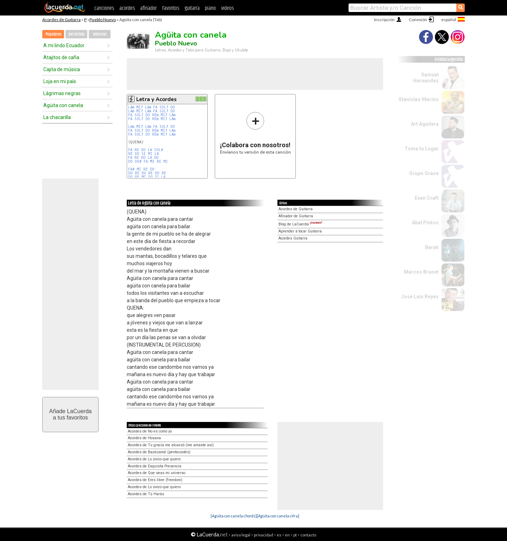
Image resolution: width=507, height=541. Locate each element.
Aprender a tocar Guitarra (300, 231)
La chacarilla (57, 117)
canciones (104, 8)
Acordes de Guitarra (61, 19)
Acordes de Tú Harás (146, 494)
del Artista (76, 34)
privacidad (263, 535)
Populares (53, 34)
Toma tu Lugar (422, 148)
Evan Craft (427, 198)
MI (150, 153)
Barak (432, 247)
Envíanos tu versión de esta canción (255, 133)
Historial (99, 34)
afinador (148, 8)
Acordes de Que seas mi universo (156, 473)
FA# (131, 169)
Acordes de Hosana (144, 438)
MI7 (139, 107)
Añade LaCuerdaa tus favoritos (70, 414)
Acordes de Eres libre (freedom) (155, 480)
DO (172, 107)
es (279, 535)
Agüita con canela (63, 105)
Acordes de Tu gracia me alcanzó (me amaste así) (171, 445)
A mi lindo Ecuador (63, 45)
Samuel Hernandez (426, 77)
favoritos (170, 8)
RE (136, 150)
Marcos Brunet (421, 272)
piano (210, 8)
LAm (131, 107)
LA (150, 150)
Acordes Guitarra (292, 238)
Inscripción (384, 19)
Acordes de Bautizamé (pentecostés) (159, 452)
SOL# (158, 150)
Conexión (418, 19)
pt (295, 535)
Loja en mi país (59, 81)
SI (144, 153)
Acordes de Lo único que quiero (154, 459)
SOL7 (163, 107)
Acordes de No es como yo (150, 431)
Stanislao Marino (419, 99)
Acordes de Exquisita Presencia (154, 466)
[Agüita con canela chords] (234, 516)
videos (227, 8)
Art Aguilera (425, 124)
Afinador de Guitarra (295, 216)
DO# (138, 161)
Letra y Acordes (156, 99)
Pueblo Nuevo (102, 19)
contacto (308, 535)
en (287, 535)
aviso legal (240, 535)
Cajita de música (61, 69)
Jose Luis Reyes (420, 296)
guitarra (192, 8)
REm (155, 115)
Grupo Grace (424, 173)
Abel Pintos (425, 222)
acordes (127, 8)
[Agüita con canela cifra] (278, 516)
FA (155, 107)
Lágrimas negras (62, 93)
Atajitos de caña (61, 57)
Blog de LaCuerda (300, 224)
